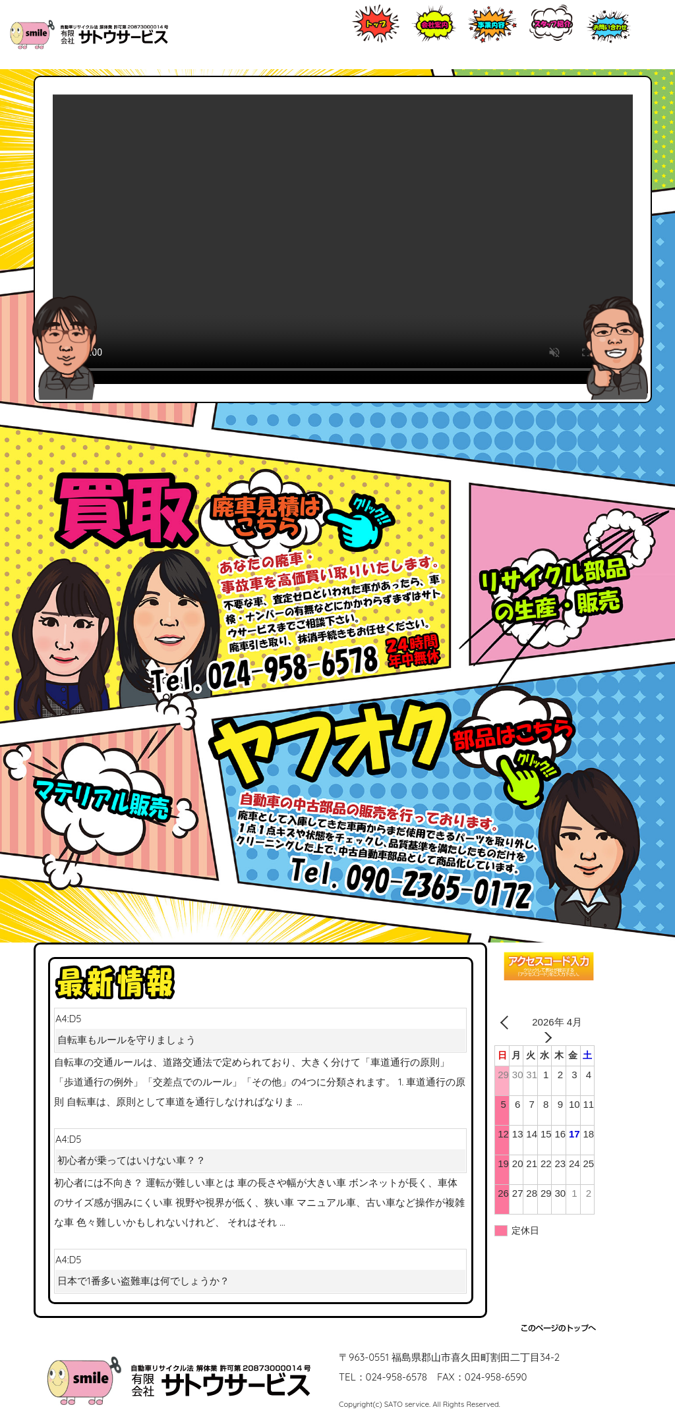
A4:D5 (260, 1031)
